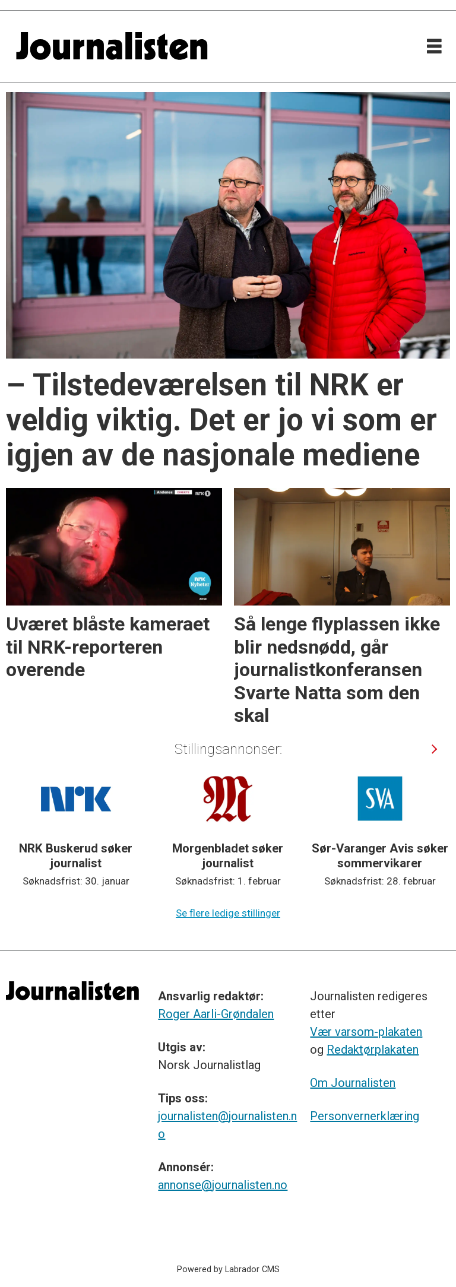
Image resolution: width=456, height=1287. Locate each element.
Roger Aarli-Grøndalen (216, 1014)
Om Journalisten (352, 1083)
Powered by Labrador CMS (228, 1269)
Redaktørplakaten (373, 1049)
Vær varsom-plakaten (366, 1032)
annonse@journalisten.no (222, 1185)
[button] (434, 749)
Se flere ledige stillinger (228, 913)
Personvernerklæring (364, 1116)
